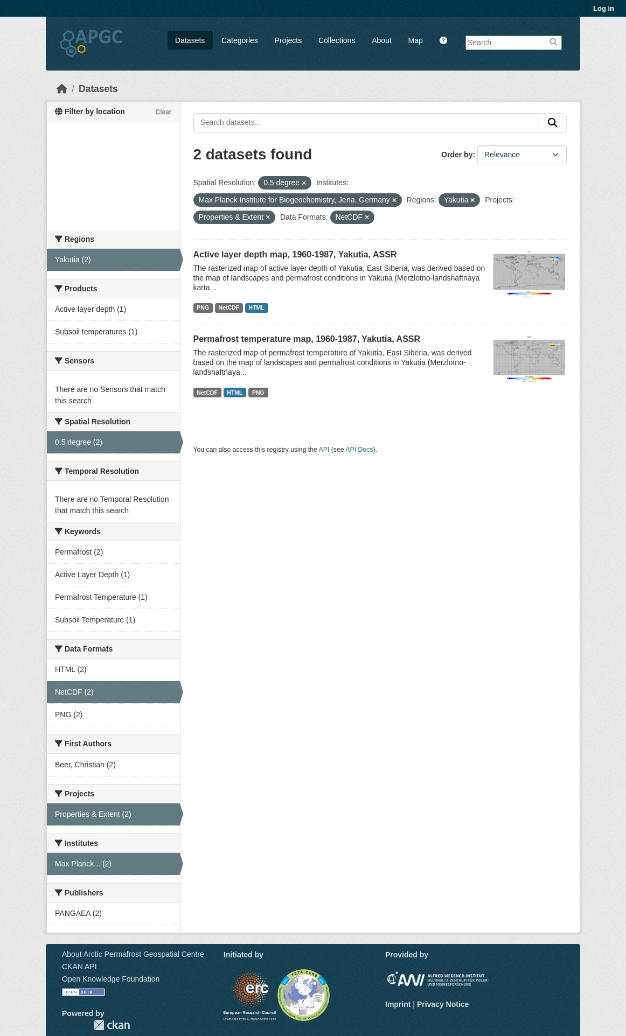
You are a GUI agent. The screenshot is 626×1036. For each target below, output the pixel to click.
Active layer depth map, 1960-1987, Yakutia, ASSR (295, 254)
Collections (336, 40)
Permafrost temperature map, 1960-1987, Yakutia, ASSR (307, 339)
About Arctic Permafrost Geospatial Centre (133, 954)
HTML (257, 307)
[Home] (62, 88)
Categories (239, 40)
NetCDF (229, 307)
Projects (288, 40)
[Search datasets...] (366, 122)
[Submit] (553, 122)
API (324, 449)
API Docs (359, 449)
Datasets (190, 40)
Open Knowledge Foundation (110, 979)
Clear (163, 112)
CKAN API (79, 966)
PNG (203, 307)
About (382, 40)
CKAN (111, 1025)
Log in (603, 8)
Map (415, 40)
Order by (456, 154)
